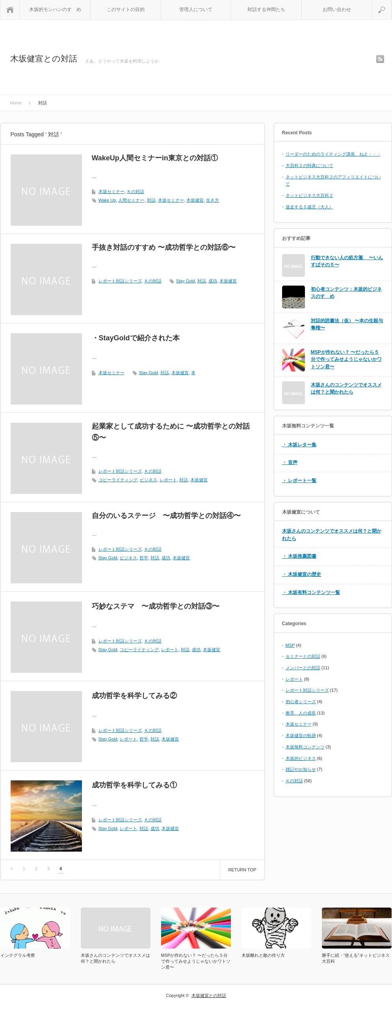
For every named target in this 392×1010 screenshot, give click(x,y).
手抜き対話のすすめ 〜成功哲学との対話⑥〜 (164, 247)
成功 (212, 280)
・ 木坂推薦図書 (299, 556)
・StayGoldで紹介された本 (136, 338)
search (391, 3)
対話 (151, 200)
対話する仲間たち (266, 9)
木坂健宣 (195, 200)
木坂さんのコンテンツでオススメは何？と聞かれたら (346, 388)
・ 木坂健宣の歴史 (301, 574)
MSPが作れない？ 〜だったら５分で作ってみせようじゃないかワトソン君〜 (346, 359)
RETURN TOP (242, 869)
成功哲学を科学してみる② (134, 696)
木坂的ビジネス (301, 758)
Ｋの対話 (135, 191)
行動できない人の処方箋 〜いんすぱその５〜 (347, 261)
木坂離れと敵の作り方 (263, 955)
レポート (168, 479)
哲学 (143, 557)
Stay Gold (185, 280)
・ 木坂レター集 (299, 444)
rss (380, 59)
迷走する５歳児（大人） (309, 206)
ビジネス (148, 479)
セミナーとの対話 (303, 656)
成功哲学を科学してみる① (134, 785)
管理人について (195, 9)
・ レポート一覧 (299, 480)
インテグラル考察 (17, 955)
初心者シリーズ (301, 701)
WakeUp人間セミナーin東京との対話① (155, 158)
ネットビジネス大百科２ (309, 195)
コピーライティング (117, 479)
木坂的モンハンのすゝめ (55, 9)
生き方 (212, 200)
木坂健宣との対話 (43, 58)
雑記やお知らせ (301, 769)
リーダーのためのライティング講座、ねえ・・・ (333, 154)
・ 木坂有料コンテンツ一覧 (311, 592)
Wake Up (107, 200)
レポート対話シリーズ (120, 280)
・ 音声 (289, 462)
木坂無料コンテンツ (305, 747)
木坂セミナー (111, 191)
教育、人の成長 (301, 713)
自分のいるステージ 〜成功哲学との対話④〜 (166, 516)
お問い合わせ (337, 9)
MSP (290, 645)
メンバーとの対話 (303, 667)
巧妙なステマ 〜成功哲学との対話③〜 (155, 606)
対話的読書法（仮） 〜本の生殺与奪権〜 (347, 324)
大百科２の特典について (309, 165)
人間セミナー (131, 200)
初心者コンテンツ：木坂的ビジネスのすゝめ (346, 292)
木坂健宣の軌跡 (301, 735)
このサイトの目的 (126, 9)
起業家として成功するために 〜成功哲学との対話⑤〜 (171, 432)
